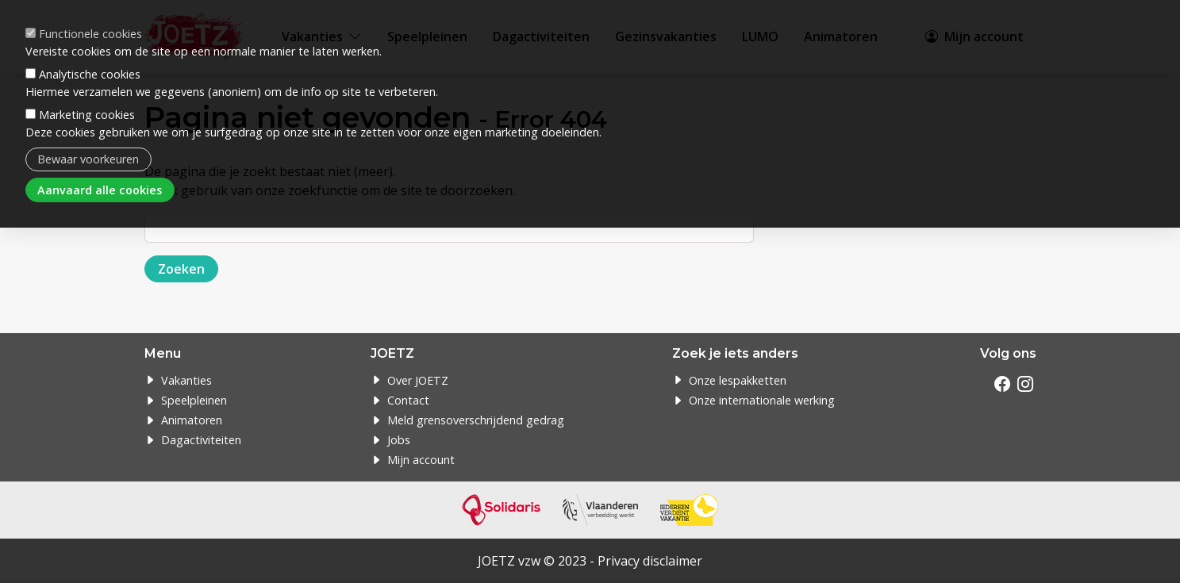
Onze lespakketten (737, 380)
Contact (408, 400)
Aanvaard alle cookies (99, 188)
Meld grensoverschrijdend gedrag (475, 420)
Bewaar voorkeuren (88, 157)
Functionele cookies (90, 32)
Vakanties (186, 380)
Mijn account (421, 459)
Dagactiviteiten (201, 439)
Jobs (398, 439)
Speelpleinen (194, 400)
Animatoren (191, 420)
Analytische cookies (89, 72)
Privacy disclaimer (650, 561)
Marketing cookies (87, 113)
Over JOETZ (417, 380)
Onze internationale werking (762, 400)
